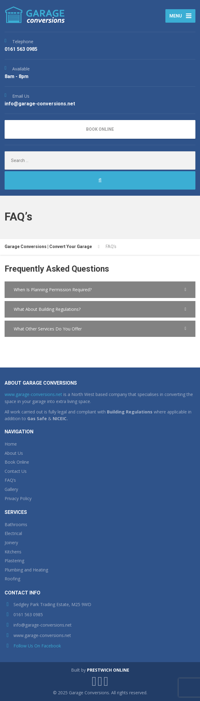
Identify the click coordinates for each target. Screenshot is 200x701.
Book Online (17, 462)
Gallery (11, 489)
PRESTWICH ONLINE (108, 670)
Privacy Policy (18, 498)
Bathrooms (16, 524)
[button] (100, 289)
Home (11, 444)
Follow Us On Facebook (37, 646)
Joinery (11, 542)
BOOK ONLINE (100, 129)
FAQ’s (10, 480)
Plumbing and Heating (26, 570)
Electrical (13, 533)
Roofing (12, 579)
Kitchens (13, 552)
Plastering (14, 560)
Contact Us (16, 471)
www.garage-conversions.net (33, 394)
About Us (14, 453)
